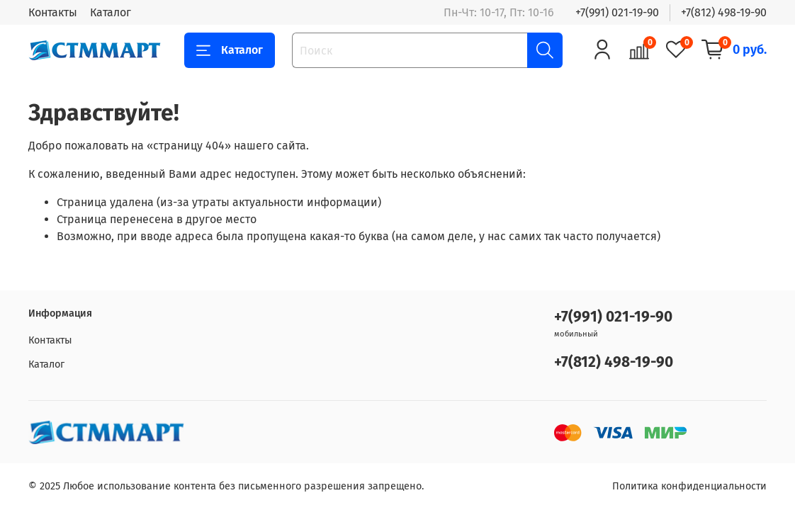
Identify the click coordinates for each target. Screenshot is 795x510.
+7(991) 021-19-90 (617, 12)
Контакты (52, 12)
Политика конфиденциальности (689, 486)
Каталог (110, 12)
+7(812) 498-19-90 (724, 12)
